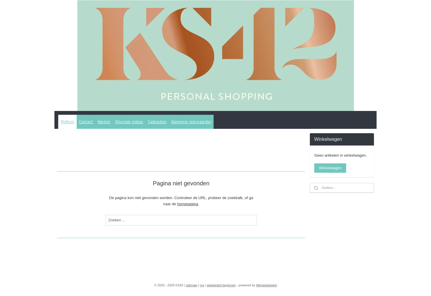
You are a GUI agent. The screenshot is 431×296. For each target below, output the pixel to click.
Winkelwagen (330, 168)
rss (202, 285)
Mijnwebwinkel (266, 285)
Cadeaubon (157, 122)
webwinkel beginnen (221, 285)
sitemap (191, 285)
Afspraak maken (129, 122)
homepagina (187, 204)
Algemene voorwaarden (191, 122)
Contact (86, 122)
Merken (104, 122)
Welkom (67, 122)
